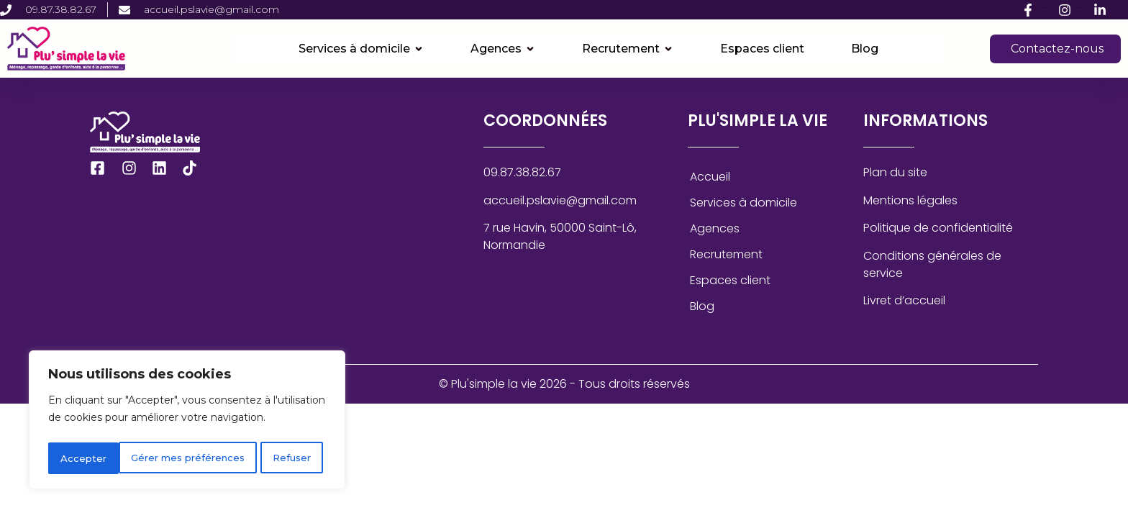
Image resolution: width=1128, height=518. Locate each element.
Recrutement (726, 254)
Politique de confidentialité (938, 227)
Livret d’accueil (904, 300)
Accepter (293, 458)
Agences (715, 228)
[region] (187, 422)
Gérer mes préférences (118, 458)
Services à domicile (743, 202)
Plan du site (895, 172)
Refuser (224, 458)
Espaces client (730, 280)
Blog (702, 306)
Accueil (710, 176)
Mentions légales (910, 200)
